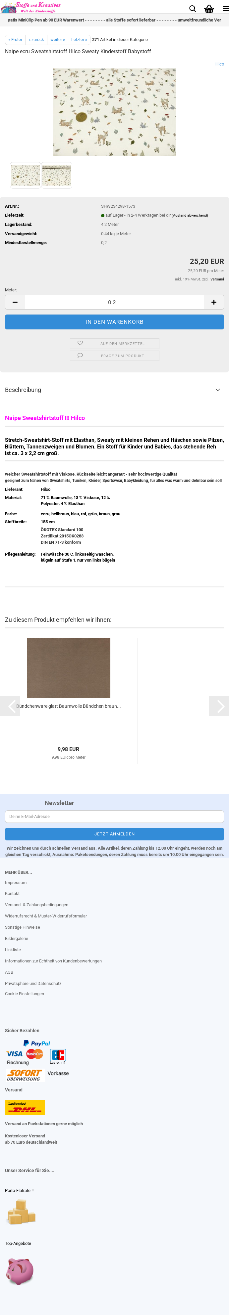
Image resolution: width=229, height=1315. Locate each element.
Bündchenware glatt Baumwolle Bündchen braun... (68, 706)
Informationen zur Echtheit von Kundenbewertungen (53, 960)
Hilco (219, 64)
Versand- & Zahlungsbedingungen (36, 904)
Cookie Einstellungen (24, 993)
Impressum (16, 882)
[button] (15, 302)
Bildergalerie (16, 938)
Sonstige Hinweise (22, 927)
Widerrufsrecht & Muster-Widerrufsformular (46, 915)
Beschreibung (23, 389)
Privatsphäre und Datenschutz (33, 983)
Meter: (11, 289)
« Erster (15, 39)
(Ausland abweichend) (190, 215)
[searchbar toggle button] (192, 8)
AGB (9, 972)
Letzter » (79, 39)
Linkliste (13, 949)
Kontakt (12, 893)
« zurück (36, 39)
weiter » (57, 39)
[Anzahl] (114, 302)
